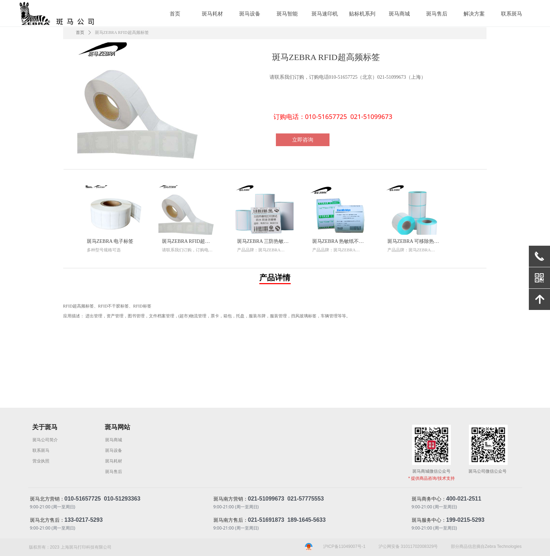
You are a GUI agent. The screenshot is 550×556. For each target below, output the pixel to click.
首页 (80, 32)
